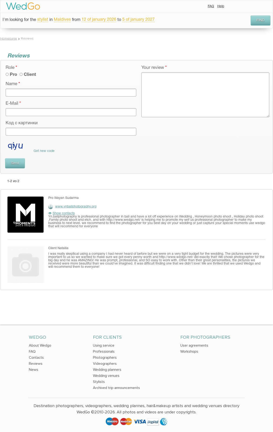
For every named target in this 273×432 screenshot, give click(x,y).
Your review (154, 68)
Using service (103, 345)
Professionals (104, 351)
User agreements (194, 345)
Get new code (44, 151)
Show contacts (61, 213)
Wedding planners (107, 369)
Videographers (105, 363)
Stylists (99, 381)
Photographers (105, 357)
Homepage (8, 38)
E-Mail (13, 103)
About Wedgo (40, 345)
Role (11, 68)
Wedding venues (106, 375)
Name (13, 84)
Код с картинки (22, 123)
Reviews (35, 363)
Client (30, 75)
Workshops (189, 351)
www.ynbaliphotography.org (75, 206)
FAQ (211, 6)
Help (220, 6)
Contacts (36, 357)
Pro (13, 75)
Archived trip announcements (116, 387)
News (33, 369)
